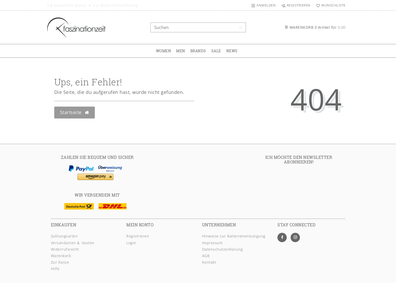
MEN (180, 50)
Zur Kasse (60, 262)
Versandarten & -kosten (73, 242)
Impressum (212, 242)
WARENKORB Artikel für (315, 27)
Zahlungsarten (64, 236)
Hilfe (55, 268)
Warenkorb (61, 255)
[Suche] (241, 28)
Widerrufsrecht (65, 249)
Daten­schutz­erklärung (222, 249)
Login (131, 242)
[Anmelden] (263, 5)
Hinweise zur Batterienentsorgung (234, 236)
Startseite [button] (74, 112)
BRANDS (198, 50)
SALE (216, 50)
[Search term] (198, 27)
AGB (206, 255)
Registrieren (137, 236)
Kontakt (209, 262)
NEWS (232, 50)
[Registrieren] (296, 5)
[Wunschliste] (330, 5)
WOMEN (163, 50)
